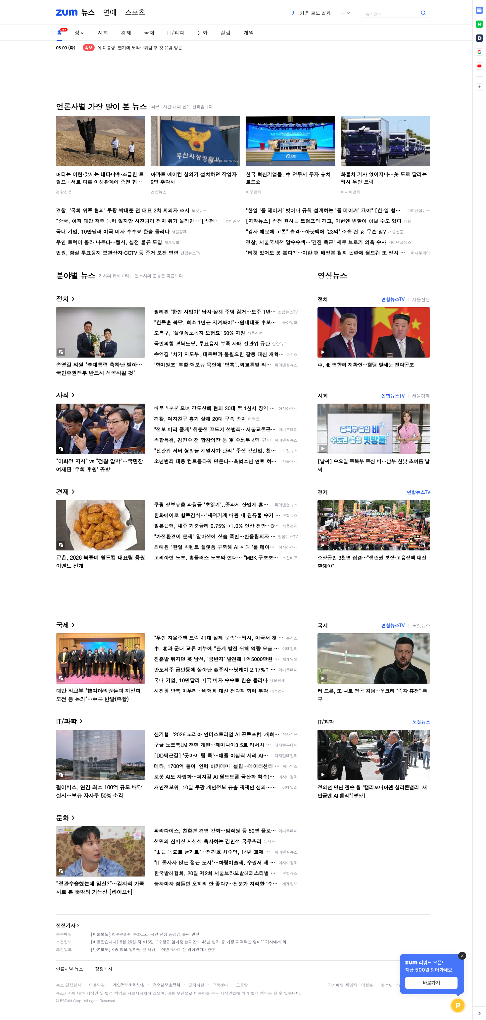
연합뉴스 (159, 192)
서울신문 (421, 299)
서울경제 (421, 395)
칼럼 (225, 32)
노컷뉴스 (421, 625)
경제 (126, 32)
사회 (103, 32)
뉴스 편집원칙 (68, 985)
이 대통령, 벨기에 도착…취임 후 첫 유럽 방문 (139, 47)
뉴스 (88, 12)
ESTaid (66, 1000)
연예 (110, 12)
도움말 (242, 985)
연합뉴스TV (392, 299)
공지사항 (196, 985)
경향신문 (64, 192)
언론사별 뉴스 (69, 969)
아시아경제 (351, 192)
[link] (479, 10)
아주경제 (254, 192)
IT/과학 (175, 32)
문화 (202, 32)
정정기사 (65, 925)
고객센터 (220, 985)
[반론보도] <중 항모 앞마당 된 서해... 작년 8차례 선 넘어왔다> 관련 (153, 949)
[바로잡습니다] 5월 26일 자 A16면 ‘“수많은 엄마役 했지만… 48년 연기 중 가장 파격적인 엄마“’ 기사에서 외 (188, 941)
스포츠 (135, 12)
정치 (79, 32)
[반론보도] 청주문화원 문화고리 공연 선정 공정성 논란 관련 (145, 934)
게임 (248, 32)
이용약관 (97, 985)
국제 (149, 32)
